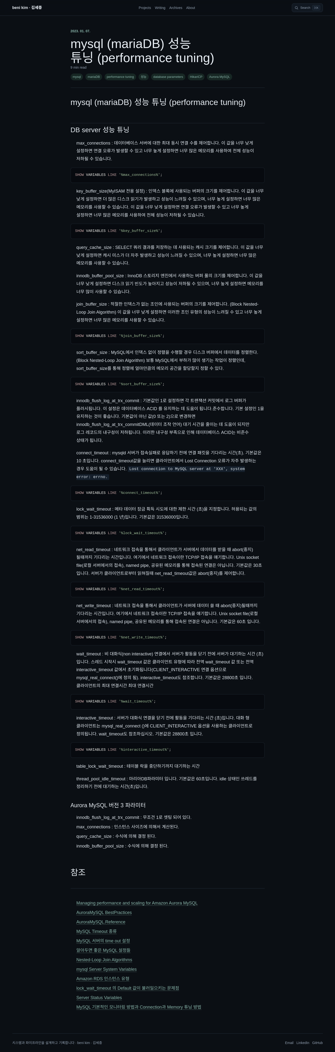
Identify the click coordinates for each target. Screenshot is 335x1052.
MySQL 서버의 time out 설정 (103, 940)
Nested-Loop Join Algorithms (104, 959)
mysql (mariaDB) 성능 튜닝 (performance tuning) (158, 102)
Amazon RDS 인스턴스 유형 (102, 978)
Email (289, 1043)
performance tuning (120, 77)
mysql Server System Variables (106, 969)
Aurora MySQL (219, 77)
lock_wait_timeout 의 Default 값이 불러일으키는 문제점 (127, 988)
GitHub (317, 1043)
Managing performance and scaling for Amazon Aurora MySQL (137, 903)
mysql (77, 77)
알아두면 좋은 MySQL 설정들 (103, 950)
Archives (175, 8)
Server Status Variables (99, 997)
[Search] (307, 7)
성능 (144, 77)
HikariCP (196, 77)
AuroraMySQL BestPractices (104, 912)
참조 (78, 872)
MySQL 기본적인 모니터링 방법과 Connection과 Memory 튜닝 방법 (138, 1007)
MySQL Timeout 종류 (96, 931)
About (190, 8)
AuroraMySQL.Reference (100, 922)
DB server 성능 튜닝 (100, 130)
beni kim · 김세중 (27, 8)
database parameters (168, 77)
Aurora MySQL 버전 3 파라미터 (108, 805)
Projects (145, 8)
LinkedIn (302, 1043)
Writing (160, 8)
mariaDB (94, 77)
